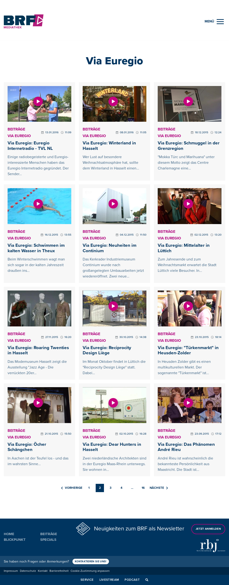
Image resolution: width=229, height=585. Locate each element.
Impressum (11, 571)
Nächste (159, 488)
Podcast (132, 580)
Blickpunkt (15, 539)
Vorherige (71, 488)
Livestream (109, 580)
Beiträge (48, 534)
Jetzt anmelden (208, 529)
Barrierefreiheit (59, 571)
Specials (48, 539)
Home (9, 534)
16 (143, 488)
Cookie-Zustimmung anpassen (90, 571)
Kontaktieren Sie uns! (91, 561)
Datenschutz (28, 571)
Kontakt (43, 571)
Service (87, 580)
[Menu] (214, 21)
